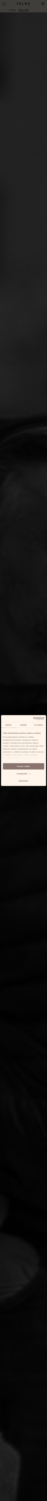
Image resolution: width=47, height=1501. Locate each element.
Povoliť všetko (23, 766)
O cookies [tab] (38, 725)
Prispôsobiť (23, 773)
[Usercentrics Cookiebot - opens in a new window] (33, 718)
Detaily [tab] (23, 725)
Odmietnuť (23, 781)
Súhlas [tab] (8, 725)
